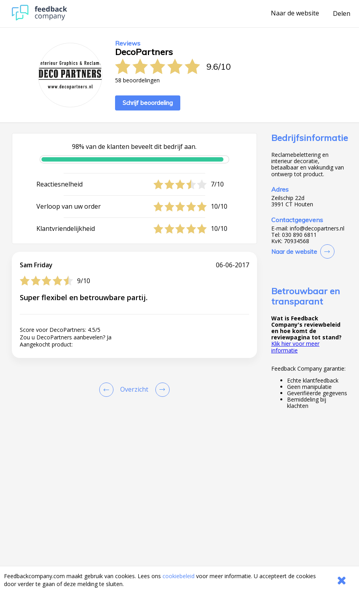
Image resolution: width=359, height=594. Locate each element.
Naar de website (295, 13)
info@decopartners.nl (317, 228)
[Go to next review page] (161, 390)
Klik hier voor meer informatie (295, 347)
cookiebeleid (178, 576)
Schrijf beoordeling (148, 103)
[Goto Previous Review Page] (108, 390)
